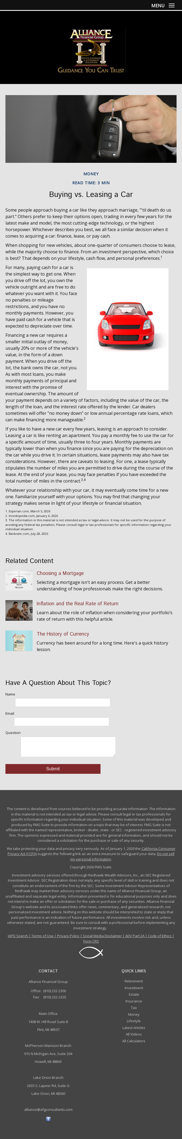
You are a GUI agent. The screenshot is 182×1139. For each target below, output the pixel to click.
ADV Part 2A (135, 935)
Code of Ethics (159, 935)
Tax (134, 1007)
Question (13, 732)
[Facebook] (48, 1118)
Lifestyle (134, 1020)
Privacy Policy (68, 935)
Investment (134, 987)
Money (134, 1014)
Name (10, 694)
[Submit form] (53, 769)
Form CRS (91, 941)
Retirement (134, 981)
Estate (134, 994)
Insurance (133, 1001)
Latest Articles (134, 1027)
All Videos (134, 1034)
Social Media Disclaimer (102, 935)
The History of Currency (63, 634)
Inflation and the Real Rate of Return (77, 603)
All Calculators (133, 1040)
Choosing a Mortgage (60, 573)
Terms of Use (43, 935)
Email (9, 713)
